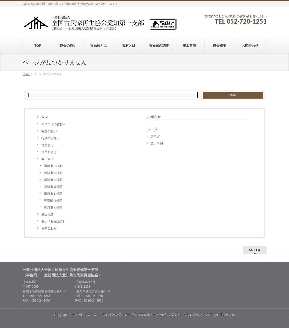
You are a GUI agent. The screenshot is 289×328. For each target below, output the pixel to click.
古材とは (47, 145)
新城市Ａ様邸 (53, 173)
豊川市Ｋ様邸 (53, 207)
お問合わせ (49, 228)
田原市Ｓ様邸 (53, 193)
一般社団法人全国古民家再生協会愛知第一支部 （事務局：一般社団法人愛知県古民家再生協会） (138, 315)
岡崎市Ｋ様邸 (53, 166)
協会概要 (47, 214)
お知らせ (154, 117)
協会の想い (49, 131)
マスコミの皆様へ (53, 124)
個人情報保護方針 (53, 221)
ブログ (155, 136)
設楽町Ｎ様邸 (53, 200)
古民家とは (49, 152)
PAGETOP (255, 249)
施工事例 (47, 159)
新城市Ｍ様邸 (53, 187)
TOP (44, 117)
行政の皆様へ (50, 138)
